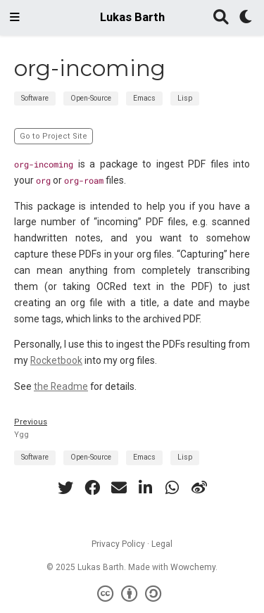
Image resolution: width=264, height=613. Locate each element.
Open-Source (90, 98)
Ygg (21, 434)
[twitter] (65, 487)
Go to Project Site (53, 136)
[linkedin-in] (145, 487)
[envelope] (119, 487)
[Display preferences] (246, 17)
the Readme (61, 386)
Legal (161, 544)
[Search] (221, 17)
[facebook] (92, 487)
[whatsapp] (172, 487)
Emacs (144, 98)
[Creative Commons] (132, 594)
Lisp (184, 98)
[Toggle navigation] (15, 17)
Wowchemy (192, 567)
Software (35, 98)
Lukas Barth (132, 17)
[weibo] (199, 487)
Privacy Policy (118, 544)
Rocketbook (56, 360)
